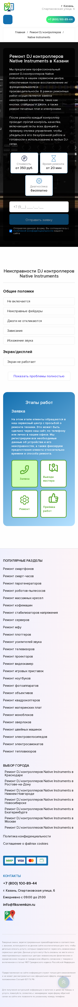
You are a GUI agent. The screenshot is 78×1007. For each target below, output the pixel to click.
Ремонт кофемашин (17, 598)
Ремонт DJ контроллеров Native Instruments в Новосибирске (38, 764)
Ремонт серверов (16, 610)
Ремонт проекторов (17, 639)
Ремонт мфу (11, 615)
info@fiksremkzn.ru (19, 864)
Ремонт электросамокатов (22, 709)
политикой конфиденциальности (33, 231)
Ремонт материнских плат (21, 680)
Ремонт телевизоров (18, 633)
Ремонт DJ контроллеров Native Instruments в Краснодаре (38, 736)
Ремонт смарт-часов (18, 575)
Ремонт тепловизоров (19, 715)
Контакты (12, 836)
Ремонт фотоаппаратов (20, 662)
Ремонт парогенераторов (21, 580)
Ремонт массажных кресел (22, 592)
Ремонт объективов (17, 668)
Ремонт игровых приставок (22, 650)
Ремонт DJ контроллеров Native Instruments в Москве (38, 782)
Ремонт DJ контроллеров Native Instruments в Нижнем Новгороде (38, 754)
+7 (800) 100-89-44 (59, 19)
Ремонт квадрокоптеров (20, 674)
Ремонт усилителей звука (21, 627)
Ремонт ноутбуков (16, 656)
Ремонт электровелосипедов (24, 703)
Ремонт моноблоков (17, 686)
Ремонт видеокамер (17, 645)
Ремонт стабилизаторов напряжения (30, 604)
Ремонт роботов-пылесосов (23, 586)
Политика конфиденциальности (26, 798)
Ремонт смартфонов (18, 569)
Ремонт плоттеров (16, 621)
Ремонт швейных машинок (21, 697)
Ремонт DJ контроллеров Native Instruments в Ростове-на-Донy (38, 745)
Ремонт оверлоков (16, 691)
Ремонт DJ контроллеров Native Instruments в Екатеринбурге (38, 773)
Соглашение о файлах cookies (25, 804)
